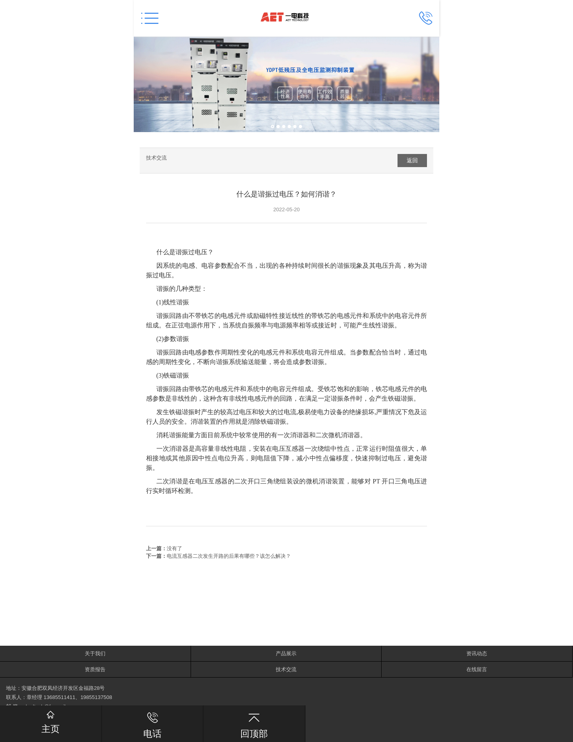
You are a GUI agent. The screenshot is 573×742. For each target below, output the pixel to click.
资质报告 (95, 669)
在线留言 (476, 669)
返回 (412, 160)
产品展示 (286, 653)
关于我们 (95, 653)
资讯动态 (476, 653)
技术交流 (156, 158)
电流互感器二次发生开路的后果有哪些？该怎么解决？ (229, 556)
